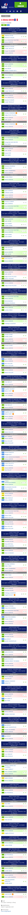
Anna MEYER (8, 68)
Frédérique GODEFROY (10, 323)
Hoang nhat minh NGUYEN (11, 142)
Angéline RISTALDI (9, 833)
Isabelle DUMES (8, 225)
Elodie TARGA (8, 566)
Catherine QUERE (9, 192)
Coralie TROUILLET (9, 48)
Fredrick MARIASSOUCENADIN (12, 457)
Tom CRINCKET (8, 754)
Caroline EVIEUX (8, 177)
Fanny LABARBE (9, 489)
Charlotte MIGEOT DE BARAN (12, 661)
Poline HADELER (9, 498)
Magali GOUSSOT (9, 595)
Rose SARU (7, 803)
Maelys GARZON (9, 197)
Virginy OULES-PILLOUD (10, 115)
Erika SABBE (8, 144)
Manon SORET (8, 391)
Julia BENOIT (8, 639)
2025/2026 (11, 7)
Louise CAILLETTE (9, 463)
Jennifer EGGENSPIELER (10, 641)
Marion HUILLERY (9, 365)
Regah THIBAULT (9, 769)
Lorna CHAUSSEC (9, 465)
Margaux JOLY (8, 454)
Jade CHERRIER (8, 359)
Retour (6, 16)
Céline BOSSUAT (9, 247)
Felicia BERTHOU (9, 544)
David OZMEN (8, 234)
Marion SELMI (8, 168)
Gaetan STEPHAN (9, 606)
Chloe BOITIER (8, 819)
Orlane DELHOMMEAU (10, 608)
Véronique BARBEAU (10, 564)
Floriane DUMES (9, 334)
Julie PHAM (7, 700)
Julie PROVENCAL (9, 792)
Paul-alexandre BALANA (10, 487)
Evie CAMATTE (8, 698)
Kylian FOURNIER (9, 749)
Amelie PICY (8, 683)
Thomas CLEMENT (9, 201)
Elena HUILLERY (8, 363)
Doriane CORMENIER (10, 113)
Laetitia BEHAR (8, 845)
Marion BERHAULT (9, 621)
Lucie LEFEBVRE (9, 395)
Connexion (21, 4)
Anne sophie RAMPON (10, 877)
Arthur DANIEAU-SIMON (11, 771)
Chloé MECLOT (8, 382)
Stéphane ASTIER (9, 35)
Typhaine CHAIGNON (10, 681)
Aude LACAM (8, 66)
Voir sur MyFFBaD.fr (6, 911)
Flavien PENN (8, 515)
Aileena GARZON (9, 42)
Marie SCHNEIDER (9, 546)
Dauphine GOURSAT (10, 389)
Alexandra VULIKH (9, 341)
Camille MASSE (8, 870)
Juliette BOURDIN (9, 652)
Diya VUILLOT (8, 470)
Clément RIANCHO (9, 452)
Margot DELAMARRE (10, 51)
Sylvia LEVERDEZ (9, 190)
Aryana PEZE (8, 153)
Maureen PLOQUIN (9, 37)
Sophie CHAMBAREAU (10, 170)
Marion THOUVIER (9, 278)
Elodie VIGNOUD (9, 756)
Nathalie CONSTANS (10, 714)
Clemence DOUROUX (10, 166)
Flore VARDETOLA (9, 97)
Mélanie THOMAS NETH (10, 70)
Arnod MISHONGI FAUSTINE (12, 40)
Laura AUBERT (8, 223)
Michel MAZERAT (9, 301)
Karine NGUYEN (8, 249)
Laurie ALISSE (8, 894)
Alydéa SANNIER (9, 778)
